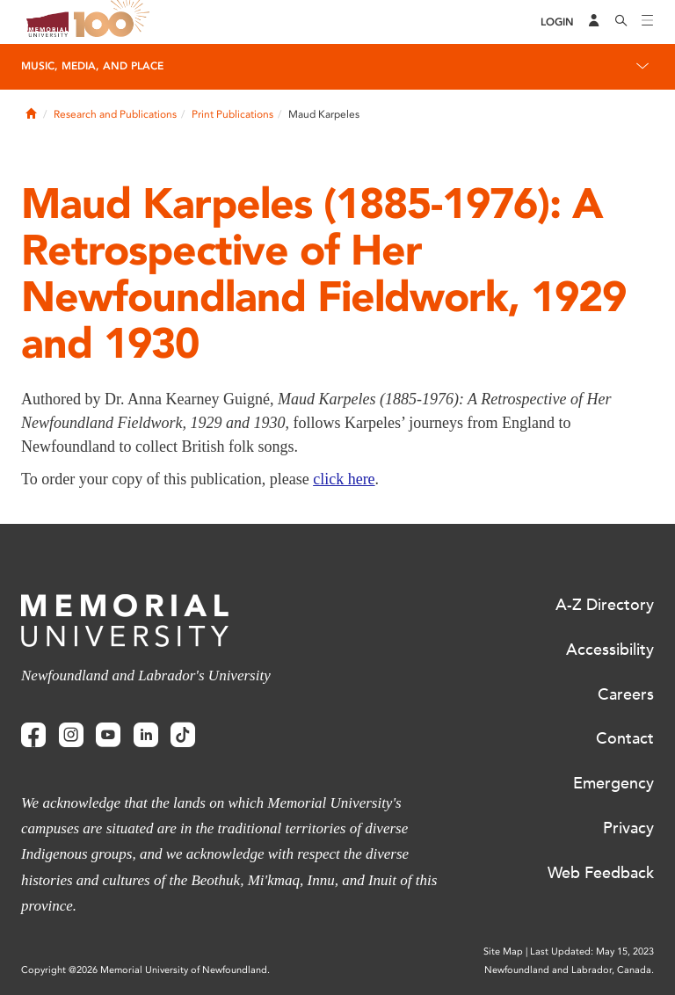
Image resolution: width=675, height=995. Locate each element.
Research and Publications (115, 114)
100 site (114, 22)
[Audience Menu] (594, 22)
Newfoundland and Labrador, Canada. (569, 970)
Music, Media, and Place (92, 66)
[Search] (621, 22)
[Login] (557, 22)
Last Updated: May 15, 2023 (592, 951)
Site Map (503, 951)
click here (343, 479)
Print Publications (232, 114)
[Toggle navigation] (647, 22)
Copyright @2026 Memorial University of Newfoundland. (145, 970)
